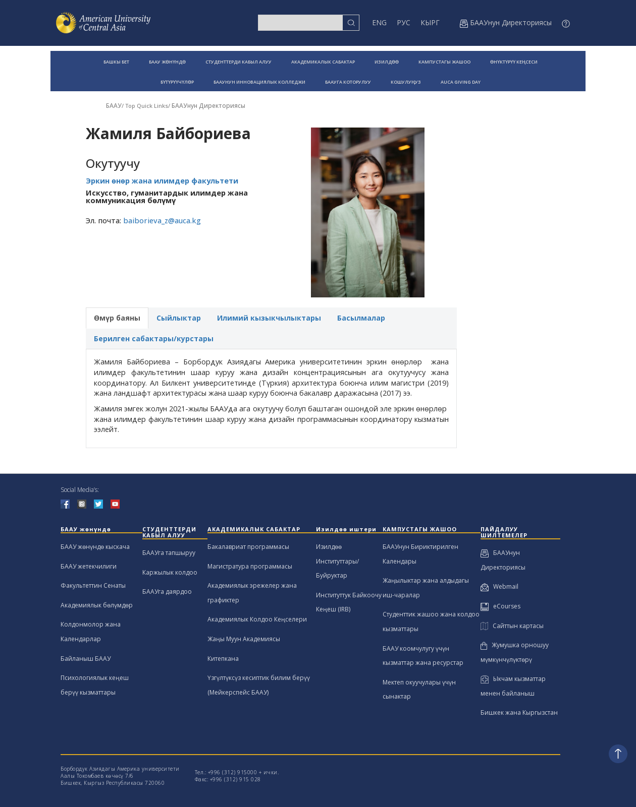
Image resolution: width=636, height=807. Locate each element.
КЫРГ (430, 22)
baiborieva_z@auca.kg (162, 220)
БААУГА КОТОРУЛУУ (348, 82)
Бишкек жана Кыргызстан (519, 712)
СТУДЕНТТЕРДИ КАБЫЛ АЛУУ (238, 61)
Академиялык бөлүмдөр (97, 605)
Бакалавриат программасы (248, 546)
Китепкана (223, 658)
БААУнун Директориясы (208, 105)
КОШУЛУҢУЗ (406, 82)
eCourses (500, 606)
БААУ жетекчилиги (89, 566)
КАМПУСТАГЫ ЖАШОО (444, 61)
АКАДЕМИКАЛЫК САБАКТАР (323, 61)
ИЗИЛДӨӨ (387, 61)
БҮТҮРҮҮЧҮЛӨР (177, 82)
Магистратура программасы (249, 566)
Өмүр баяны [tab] (117, 318)
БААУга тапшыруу (168, 552)
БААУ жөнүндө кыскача (95, 546)
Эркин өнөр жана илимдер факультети (162, 180)
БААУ (114, 105)
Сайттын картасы (512, 626)
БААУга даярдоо (167, 591)
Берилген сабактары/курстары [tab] (154, 338)
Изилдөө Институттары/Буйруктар (337, 561)
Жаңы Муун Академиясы (243, 639)
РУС (403, 22)
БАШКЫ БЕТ (116, 61)
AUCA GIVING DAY (461, 82)
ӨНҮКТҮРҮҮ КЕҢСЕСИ (514, 61)
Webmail (499, 586)
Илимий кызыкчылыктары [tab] (269, 318)
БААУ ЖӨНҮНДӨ (167, 61)
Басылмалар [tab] (361, 318)
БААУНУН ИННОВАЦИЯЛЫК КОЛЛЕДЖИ (259, 82)
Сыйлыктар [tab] (178, 318)
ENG (379, 22)
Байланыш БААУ (86, 658)
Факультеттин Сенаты (93, 585)
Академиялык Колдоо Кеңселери (257, 619)
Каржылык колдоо (169, 572)
